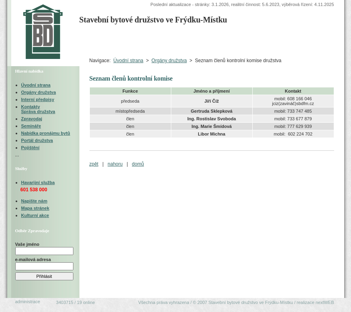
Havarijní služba (38, 182)
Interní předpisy (38, 99)
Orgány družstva (169, 60)
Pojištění (30, 147)
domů (138, 164)
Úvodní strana (98, 40)
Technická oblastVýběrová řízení (174, 40)
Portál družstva (37, 140)
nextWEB (325, 302)
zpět (94, 164)
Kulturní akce (35, 215)
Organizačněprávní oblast (237, 40)
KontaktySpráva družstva (38, 109)
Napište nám (34, 201)
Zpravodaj (32, 118)
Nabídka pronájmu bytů (45, 133)
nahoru (115, 164)
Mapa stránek (35, 208)
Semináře (31, 126)
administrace (27, 301)
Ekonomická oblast (304, 40)
